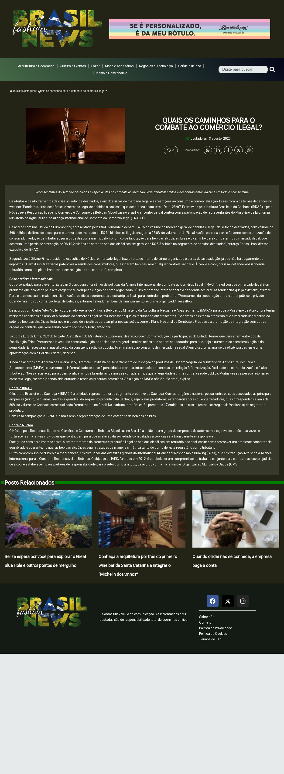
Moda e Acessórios (119, 66)
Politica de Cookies (213, 633)
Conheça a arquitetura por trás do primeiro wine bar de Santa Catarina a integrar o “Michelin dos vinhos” (138, 565)
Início (14, 91)
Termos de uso (210, 639)
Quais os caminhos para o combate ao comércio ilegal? (208, 124)
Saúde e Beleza (189, 66)
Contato (205, 622)
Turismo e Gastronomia (110, 73)
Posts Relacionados (29, 482)
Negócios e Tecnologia (156, 66)
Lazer (95, 66)
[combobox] (243, 69)
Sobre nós (206, 617)
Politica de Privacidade (215, 628)
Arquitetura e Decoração (36, 66)
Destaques (29, 91)
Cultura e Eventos (73, 66)
